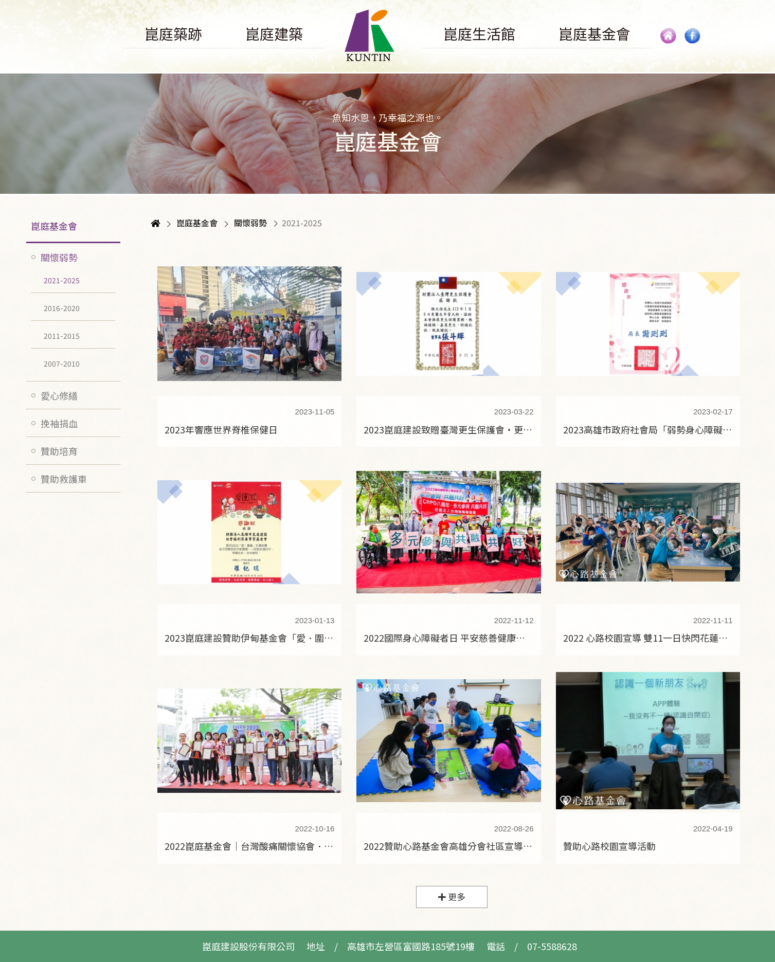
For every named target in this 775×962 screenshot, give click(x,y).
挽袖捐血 (59, 423)
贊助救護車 (64, 478)
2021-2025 (62, 280)
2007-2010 (62, 363)
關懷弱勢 (59, 257)
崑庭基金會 (54, 225)
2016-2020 (62, 308)
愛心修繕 (59, 395)
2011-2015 (62, 336)
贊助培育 (59, 451)
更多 (451, 897)
